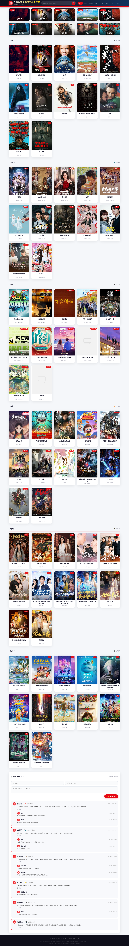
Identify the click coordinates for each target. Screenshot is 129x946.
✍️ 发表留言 (111, 796)
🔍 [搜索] (73, 3)
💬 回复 (19, 809)
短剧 (106, 3)
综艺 (96, 3)
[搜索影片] (57, 3)
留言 (118, 3)
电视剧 (90, 3)
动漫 (101, 3)
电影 (85, 3)
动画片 (112, 3)
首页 (80, 3)
